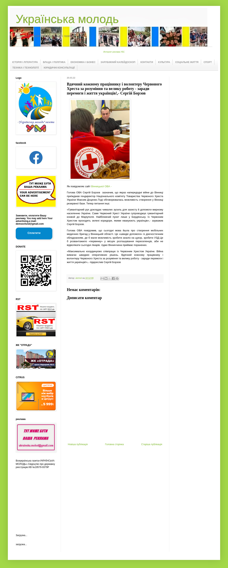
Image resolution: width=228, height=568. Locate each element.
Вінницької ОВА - (101, 186)
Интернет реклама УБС (114, 52)
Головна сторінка (114, 444)
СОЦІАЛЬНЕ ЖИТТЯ (186, 62)
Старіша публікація (151, 444)
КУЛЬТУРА (164, 62)
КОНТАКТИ (146, 62)
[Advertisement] (115, 413)
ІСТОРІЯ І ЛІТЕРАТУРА (25, 62)
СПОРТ (208, 62)
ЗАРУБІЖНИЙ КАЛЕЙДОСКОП (118, 62)
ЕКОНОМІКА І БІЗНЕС (83, 62)
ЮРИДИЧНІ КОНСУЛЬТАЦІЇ (59, 67)
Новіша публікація (78, 444)
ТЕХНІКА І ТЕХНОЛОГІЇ (25, 67)
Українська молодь (67, 19)
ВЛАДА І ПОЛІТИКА (54, 62)
